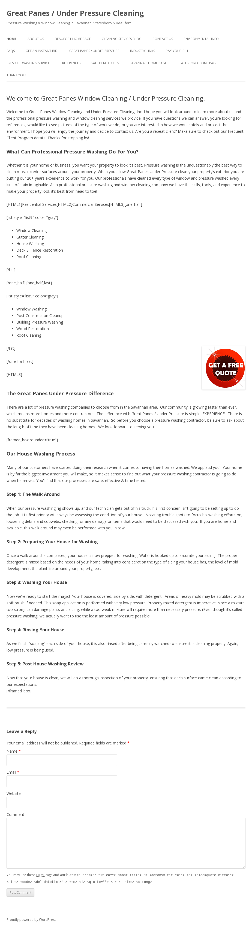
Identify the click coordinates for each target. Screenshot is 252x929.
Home (12, 39)
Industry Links (142, 51)
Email (13, 772)
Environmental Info (201, 39)
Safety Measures (105, 63)
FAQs (11, 51)
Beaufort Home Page (73, 39)
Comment (15, 814)
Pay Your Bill (177, 51)
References (71, 63)
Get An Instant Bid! (42, 51)
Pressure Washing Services (29, 63)
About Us (36, 39)
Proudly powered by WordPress (31, 919)
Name (14, 751)
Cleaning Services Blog (122, 39)
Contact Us (162, 39)
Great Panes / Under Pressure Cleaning (75, 13)
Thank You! (16, 75)
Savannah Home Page (148, 63)
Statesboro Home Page (197, 63)
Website (14, 793)
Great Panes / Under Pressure (94, 51)
